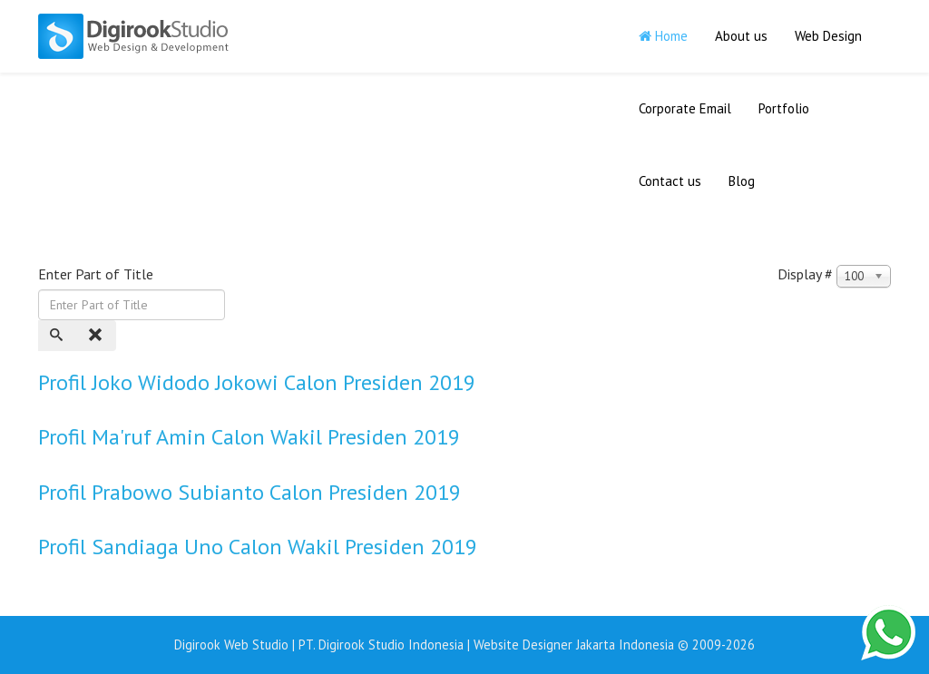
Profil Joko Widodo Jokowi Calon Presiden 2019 (256, 382)
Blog (742, 181)
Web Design (828, 35)
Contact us (670, 181)
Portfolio (783, 108)
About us (741, 35)
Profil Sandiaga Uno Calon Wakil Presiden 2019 (257, 546)
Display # (805, 274)
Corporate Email (685, 108)
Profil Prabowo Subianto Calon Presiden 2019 (249, 492)
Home (663, 35)
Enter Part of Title (97, 274)
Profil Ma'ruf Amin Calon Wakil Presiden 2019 (249, 437)
